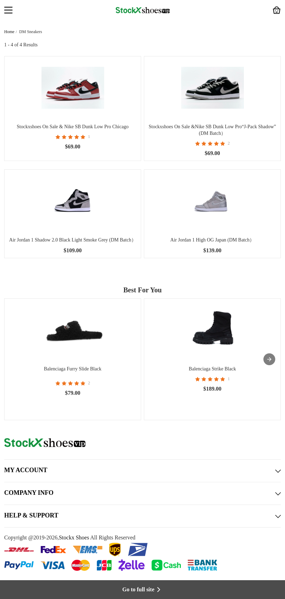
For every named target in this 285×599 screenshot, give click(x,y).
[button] (8, 11)
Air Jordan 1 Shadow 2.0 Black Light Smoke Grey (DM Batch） (72, 240)
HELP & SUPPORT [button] (142, 516)
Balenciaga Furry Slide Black (72, 368)
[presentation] (269, 359)
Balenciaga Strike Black (212, 368)
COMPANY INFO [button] (142, 493)
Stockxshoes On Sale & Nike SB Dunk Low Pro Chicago (73, 126)
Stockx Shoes (74, 537)
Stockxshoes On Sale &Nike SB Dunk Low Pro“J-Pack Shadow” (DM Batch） (212, 130)
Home (9, 32)
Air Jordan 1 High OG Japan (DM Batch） (212, 240)
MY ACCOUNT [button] (142, 471)
